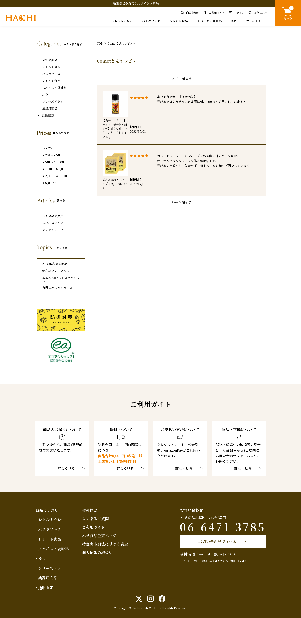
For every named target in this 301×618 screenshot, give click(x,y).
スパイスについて (54, 223)
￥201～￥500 (51, 155)
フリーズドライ (256, 21)
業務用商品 (49, 108)
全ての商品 (49, 60)
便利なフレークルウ (55, 270)
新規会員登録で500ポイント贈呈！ (137, 3)
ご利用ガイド (93, 527)
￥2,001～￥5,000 (54, 176)
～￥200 (47, 148)
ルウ (234, 21)
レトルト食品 (178, 21)
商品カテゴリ (46, 510)
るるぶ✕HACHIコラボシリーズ (62, 279)
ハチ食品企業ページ (99, 535)
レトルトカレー (122, 21)
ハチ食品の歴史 (53, 216)
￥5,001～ (49, 182)
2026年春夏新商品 (54, 263)
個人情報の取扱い (97, 552)
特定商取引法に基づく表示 (105, 544)
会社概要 (89, 510)
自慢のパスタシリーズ (57, 287)
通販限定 (48, 115)
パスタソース (151, 21)
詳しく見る (66, 468)
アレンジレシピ (52, 229)
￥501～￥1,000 (53, 162)
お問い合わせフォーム (217, 541)
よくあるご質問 (95, 518)
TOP (100, 43)
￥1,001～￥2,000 (54, 169)
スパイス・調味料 (209, 21)
